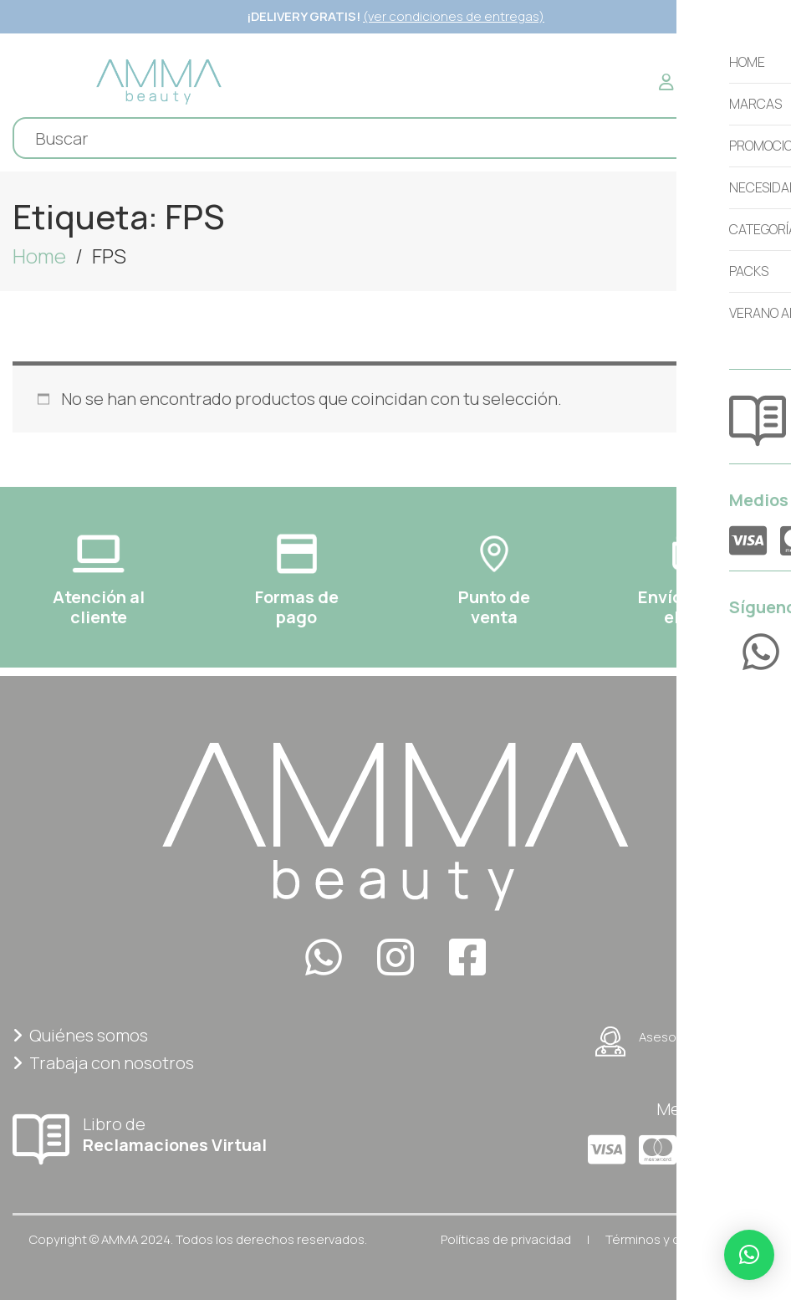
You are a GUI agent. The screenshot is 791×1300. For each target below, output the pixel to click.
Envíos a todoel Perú (692, 607)
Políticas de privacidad (506, 1239)
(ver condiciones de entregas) (453, 16)
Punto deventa (494, 607)
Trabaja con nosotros (103, 1063)
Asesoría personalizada (686, 1041)
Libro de (198, 1134)
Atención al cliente (99, 607)
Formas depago (297, 607)
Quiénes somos (80, 1035)
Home (39, 255)
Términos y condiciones (676, 1239)
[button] (749, 1255)
